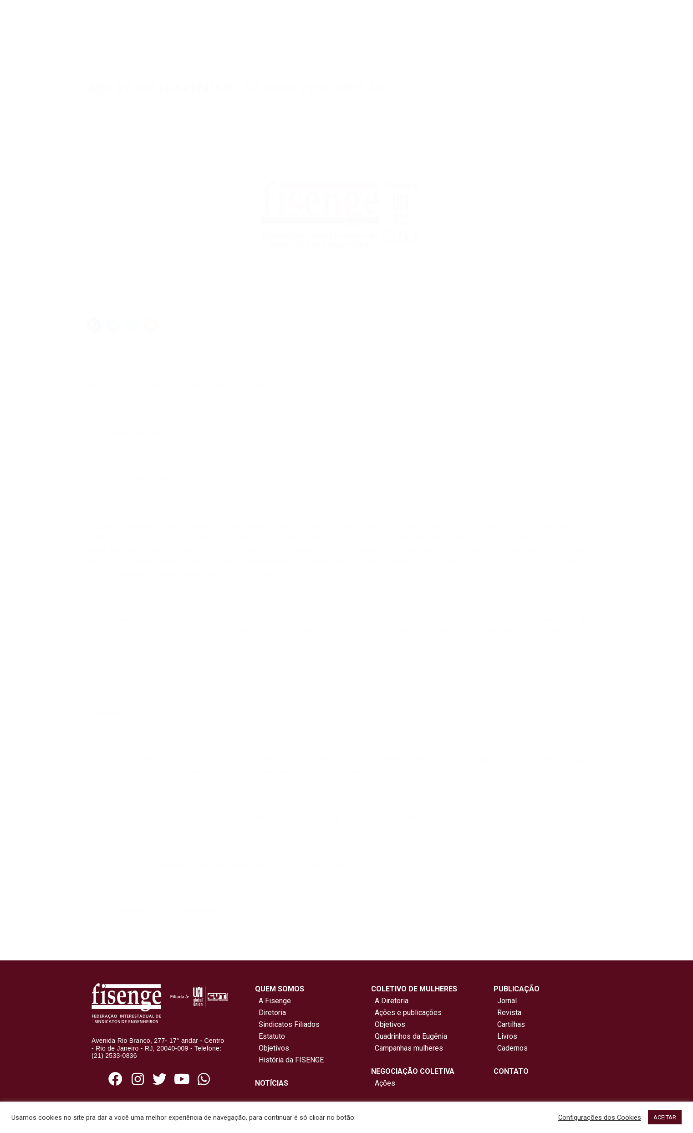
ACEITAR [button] (664, 1117)
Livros (507, 1036)
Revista (509, 1012)
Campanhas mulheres (407, 1048)
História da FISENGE (289, 1060)
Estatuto (270, 1036)
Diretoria (270, 1012)
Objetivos (272, 1048)
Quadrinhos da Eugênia (409, 1036)
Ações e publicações (406, 1012)
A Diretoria (389, 1000)
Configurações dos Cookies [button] (599, 1117)
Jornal (507, 1000)
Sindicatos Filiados (287, 1024)
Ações (383, 1083)
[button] (94, 325)
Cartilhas (511, 1024)
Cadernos (512, 1048)
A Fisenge (273, 1000)
